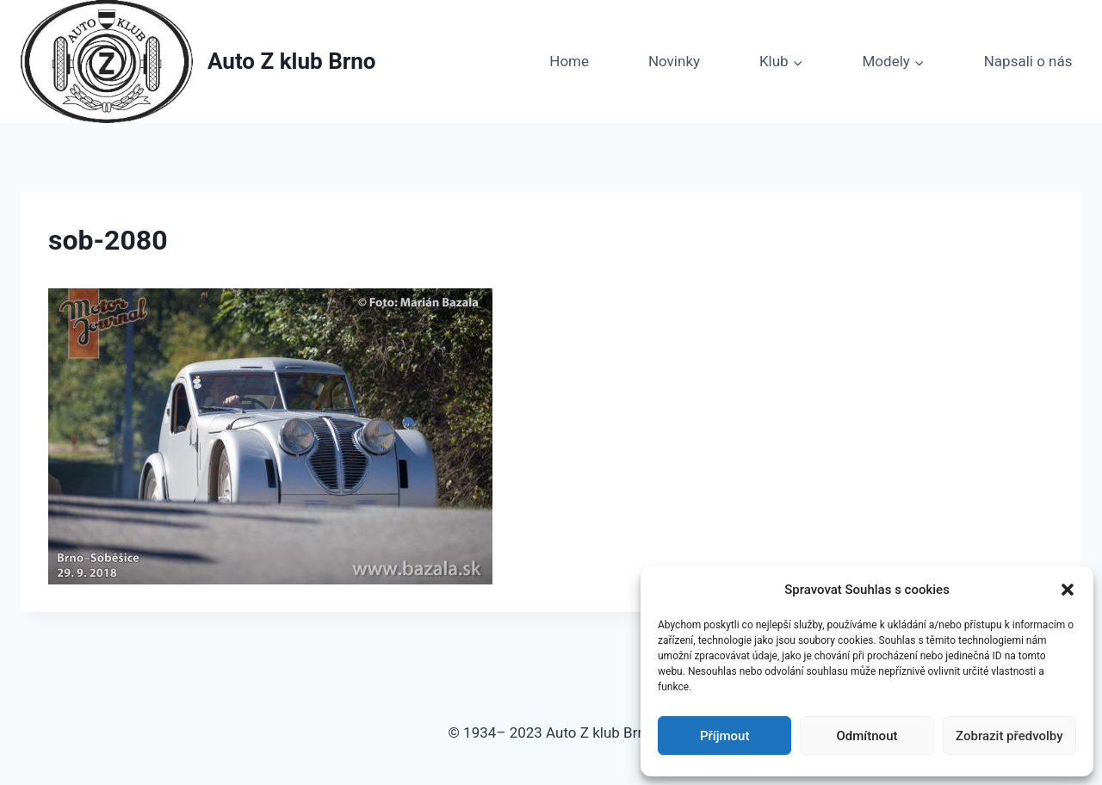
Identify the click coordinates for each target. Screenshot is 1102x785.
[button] (1067, 589)
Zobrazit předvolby (1009, 736)
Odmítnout (867, 736)
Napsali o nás (1028, 61)
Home (569, 61)
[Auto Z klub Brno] (198, 61)
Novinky (674, 61)
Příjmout (724, 736)
